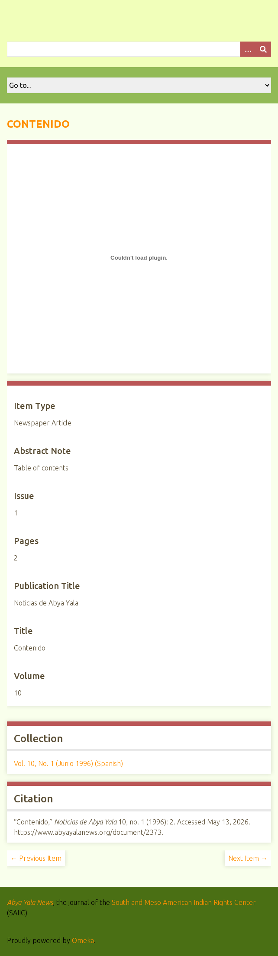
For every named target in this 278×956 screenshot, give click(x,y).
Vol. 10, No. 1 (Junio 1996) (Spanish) (68, 763)
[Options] (247, 49)
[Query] (139, 49)
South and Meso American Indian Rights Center (184, 902)
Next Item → (248, 858)
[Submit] (263, 49)
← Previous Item (35, 858)
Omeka (83, 940)
